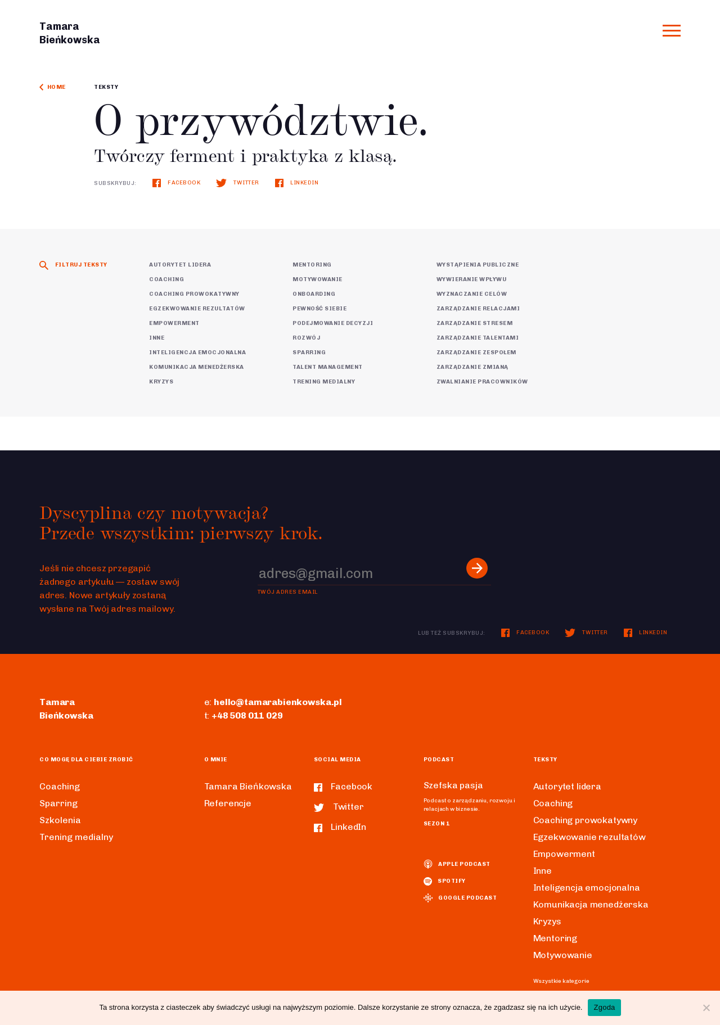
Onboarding (313, 294)
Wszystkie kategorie (561, 981)
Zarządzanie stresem (474, 323)
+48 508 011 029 (247, 715)
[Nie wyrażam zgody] (706, 1007)
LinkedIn (297, 182)
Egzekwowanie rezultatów (197, 308)
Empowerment (174, 323)
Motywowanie (317, 279)
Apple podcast (457, 864)
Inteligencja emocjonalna (197, 352)
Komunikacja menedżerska (196, 367)
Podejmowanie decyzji (332, 323)
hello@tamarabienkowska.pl (278, 702)
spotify (445, 881)
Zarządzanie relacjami (478, 308)
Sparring (309, 352)
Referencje (227, 803)
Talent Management (327, 367)
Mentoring (312, 264)
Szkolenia (60, 820)
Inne (156, 338)
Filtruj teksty (73, 264)
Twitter (237, 182)
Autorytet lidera (180, 264)
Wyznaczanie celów (471, 294)
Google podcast (460, 898)
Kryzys (161, 381)
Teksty (106, 87)
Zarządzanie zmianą (472, 367)
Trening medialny (323, 381)
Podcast (439, 759)
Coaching (166, 279)
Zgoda (604, 1007)
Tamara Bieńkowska (248, 786)
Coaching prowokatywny (194, 294)
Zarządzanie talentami (477, 338)
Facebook (176, 182)
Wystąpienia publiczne (477, 264)
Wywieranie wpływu (471, 279)
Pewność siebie (319, 308)
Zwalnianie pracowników (482, 381)
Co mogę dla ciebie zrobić (86, 759)
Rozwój (306, 338)
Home (52, 87)
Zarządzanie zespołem (476, 352)
